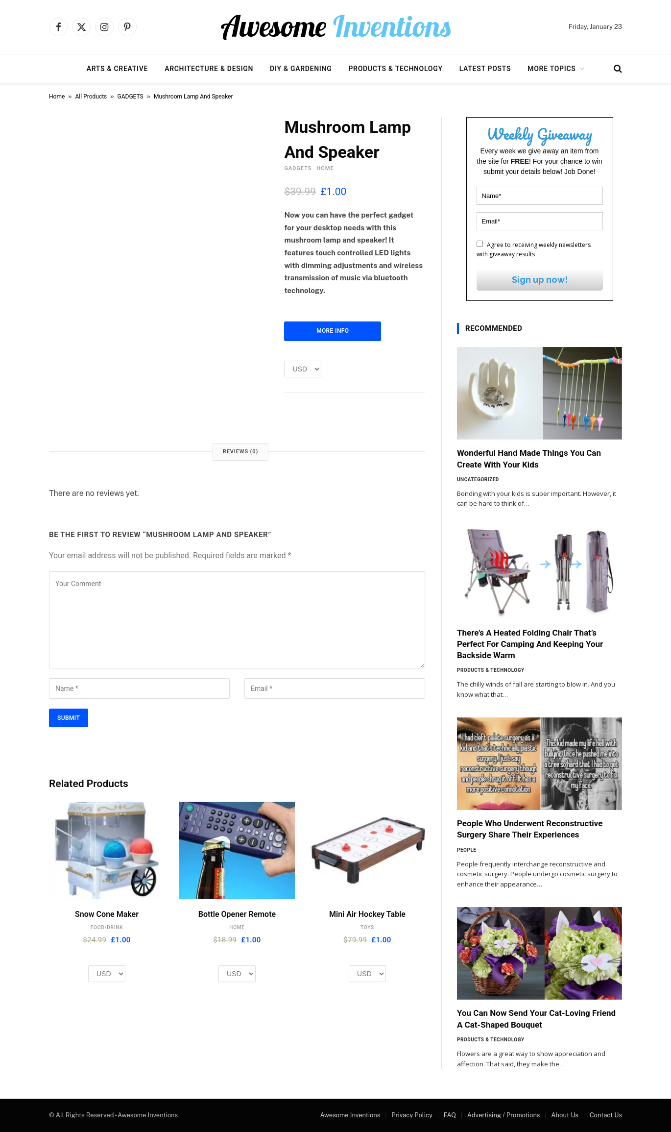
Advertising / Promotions (503, 1115)
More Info (332, 330)
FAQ (450, 1115)
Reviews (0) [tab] (240, 451)
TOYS (367, 927)
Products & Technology (395, 69)
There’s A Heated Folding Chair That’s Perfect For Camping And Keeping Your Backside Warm (530, 644)
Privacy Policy (411, 1115)
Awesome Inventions (350, 1115)
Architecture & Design (209, 69)
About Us (564, 1115)
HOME (325, 168)
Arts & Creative (117, 69)
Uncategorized (478, 479)
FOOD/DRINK (107, 927)
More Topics (551, 69)
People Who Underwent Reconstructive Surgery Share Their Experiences (529, 828)
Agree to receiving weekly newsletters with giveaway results (534, 249)
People (466, 850)
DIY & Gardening (301, 69)
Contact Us (606, 1115)
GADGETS (131, 96)
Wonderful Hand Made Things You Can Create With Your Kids (529, 458)
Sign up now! (540, 279)
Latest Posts (485, 69)
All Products (91, 96)
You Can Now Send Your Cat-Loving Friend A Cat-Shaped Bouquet (536, 1018)
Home (57, 96)
